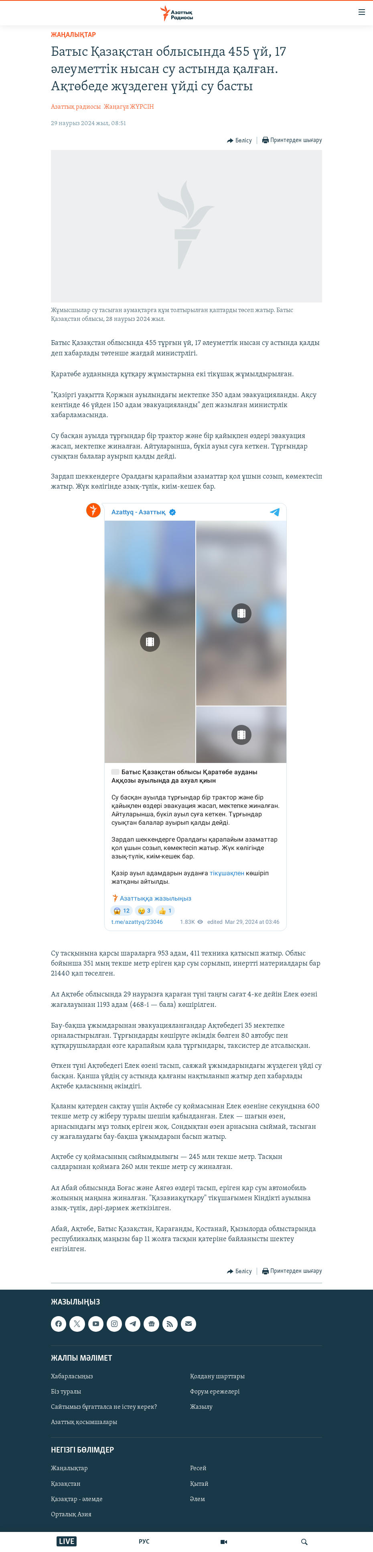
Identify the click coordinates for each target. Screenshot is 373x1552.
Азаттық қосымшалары (84, 1422)
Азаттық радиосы (76, 107)
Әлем (197, 1499)
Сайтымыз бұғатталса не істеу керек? (104, 1407)
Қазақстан (66, 1484)
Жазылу (201, 1407)
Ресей (198, 1468)
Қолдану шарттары (217, 1376)
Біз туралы (66, 1392)
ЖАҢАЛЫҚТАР (73, 35)
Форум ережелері (215, 1392)
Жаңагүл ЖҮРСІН (129, 107)
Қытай (199, 1484)
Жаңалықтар (69, 1468)
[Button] (239, 140)
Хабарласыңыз (72, 1376)
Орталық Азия (71, 1514)
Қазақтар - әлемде (77, 1499)
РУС (144, 1542)
